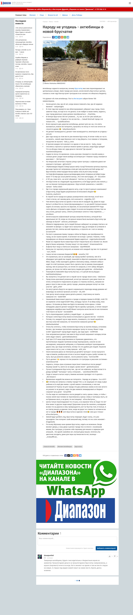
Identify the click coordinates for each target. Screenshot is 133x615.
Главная (45, 21)
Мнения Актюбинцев (65, 446)
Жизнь (51, 21)
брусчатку (79, 88)
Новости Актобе (49, 446)
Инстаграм (78, 99)
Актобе (56, 21)
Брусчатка (78, 446)
